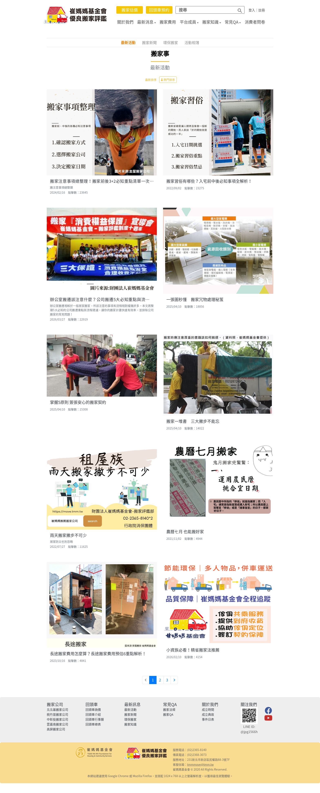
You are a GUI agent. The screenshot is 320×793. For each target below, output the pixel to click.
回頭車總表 (93, 724)
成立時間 (208, 709)
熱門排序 (168, 80)
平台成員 (188, 22)
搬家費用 (168, 22)
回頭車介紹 (93, 714)
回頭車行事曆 (95, 719)
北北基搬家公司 (57, 709)
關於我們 (126, 22)
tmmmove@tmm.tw (200, 764)
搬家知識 (211, 22)
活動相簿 (191, 42)
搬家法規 (169, 709)
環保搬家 (170, 42)
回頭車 (92, 704)
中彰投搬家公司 (57, 719)
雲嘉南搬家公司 (57, 724)
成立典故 (208, 714)
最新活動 (128, 42)
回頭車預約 (159, 10)
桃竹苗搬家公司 (57, 714)
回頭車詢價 (93, 709)
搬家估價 (130, 10)
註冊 (262, 10)
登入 (252, 10)
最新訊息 (132, 704)
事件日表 (208, 719)
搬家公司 (55, 704)
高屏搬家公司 (56, 729)
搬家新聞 (149, 42)
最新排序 (151, 80)
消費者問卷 (255, 22)
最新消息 (146, 22)
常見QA (232, 22)
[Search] (204, 10)
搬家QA (168, 714)
